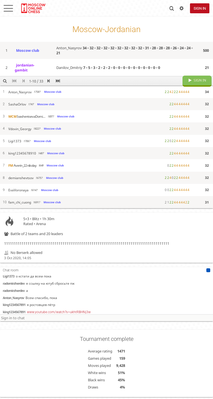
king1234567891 (14, 293)
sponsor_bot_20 (13, 315)
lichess (33, 8)
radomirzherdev (14, 279)
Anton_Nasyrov (13, 286)
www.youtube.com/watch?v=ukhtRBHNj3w (59, 301)
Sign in (200, 8)
